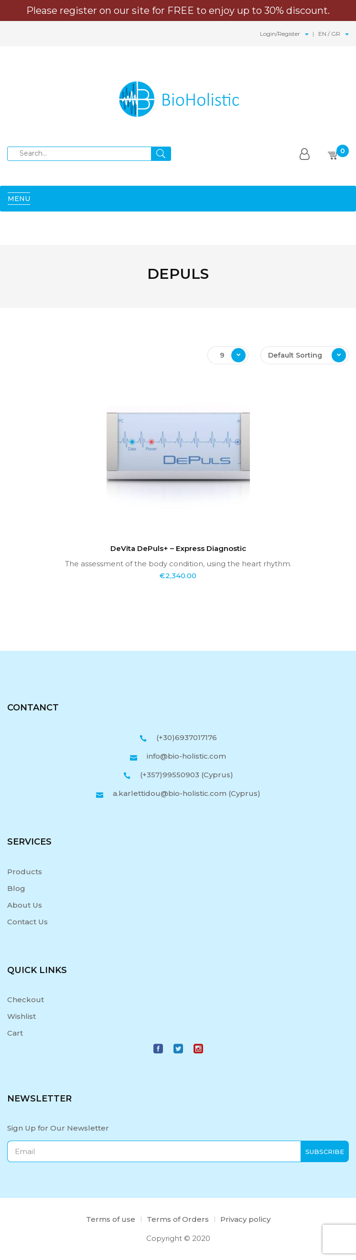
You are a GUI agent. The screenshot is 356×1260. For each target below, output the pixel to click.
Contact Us (27, 921)
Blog (16, 888)
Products (24, 871)
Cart (15, 1033)
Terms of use (110, 1219)
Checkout (25, 999)
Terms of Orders (178, 1219)
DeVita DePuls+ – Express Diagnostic (178, 548)
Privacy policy (245, 1219)
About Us (24, 905)
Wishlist (21, 1016)
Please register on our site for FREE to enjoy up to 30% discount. (178, 10)
